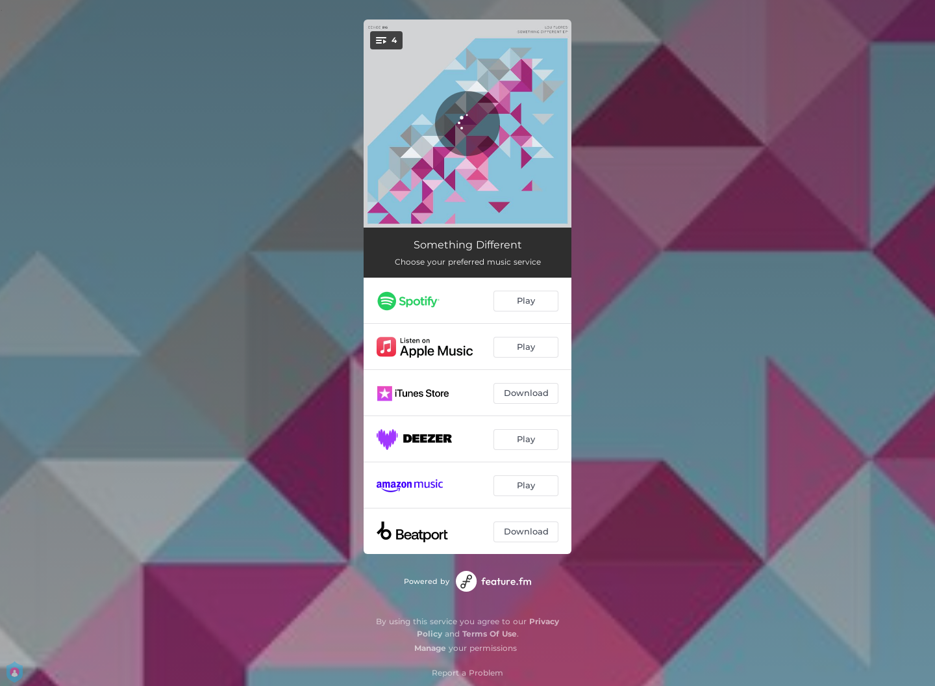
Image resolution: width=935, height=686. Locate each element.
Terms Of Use (489, 634)
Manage (430, 648)
